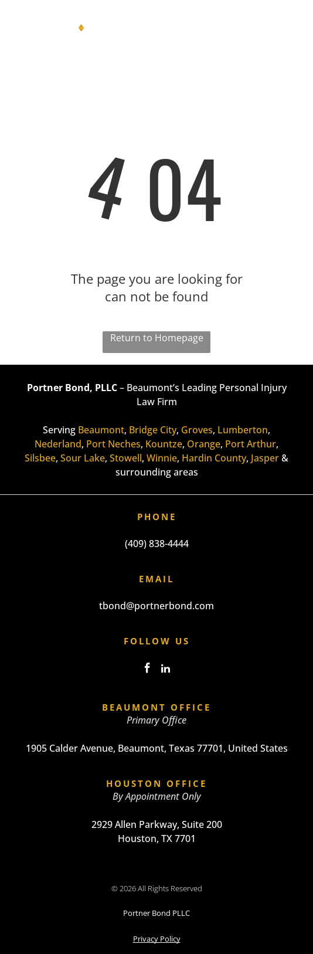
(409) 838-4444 (157, 543)
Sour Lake (82, 457)
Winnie (162, 457)
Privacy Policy (157, 938)
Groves (197, 429)
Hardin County (214, 457)
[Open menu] (288, 30)
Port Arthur (250, 443)
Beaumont (101, 429)
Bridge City (152, 429)
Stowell (126, 457)
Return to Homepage (156, 337)
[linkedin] (165, 670)
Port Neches (113, 443)
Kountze (163, 443)
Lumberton (242, 429)
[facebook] (147, 670)
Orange (203, 443)
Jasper (265, 457)
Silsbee (40, 457)
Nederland (58, 443)
